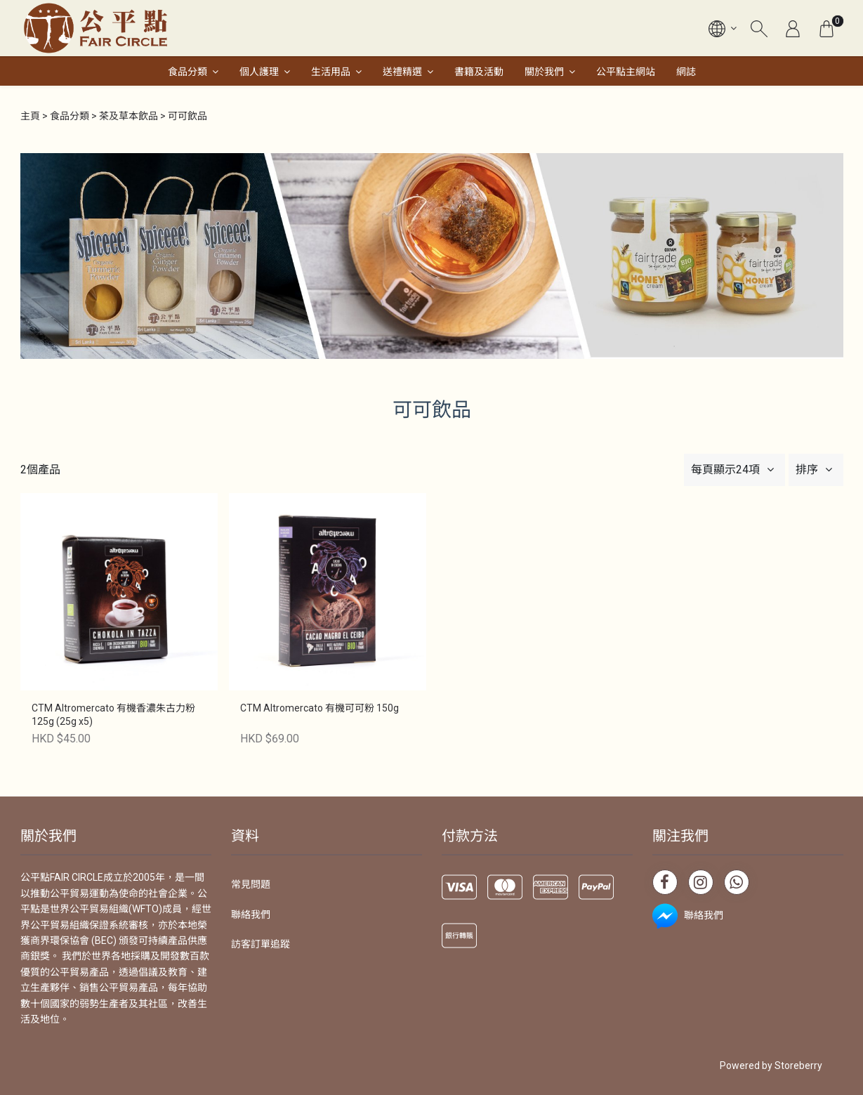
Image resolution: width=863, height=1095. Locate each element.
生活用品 (330, 71)
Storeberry (798, 1065)
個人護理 (259, 71)
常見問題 (250, 884)
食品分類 (187, 71)
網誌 (686, 71)
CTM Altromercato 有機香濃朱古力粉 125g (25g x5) (113, 715)
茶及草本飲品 (128, 116)
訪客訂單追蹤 (260, 944)
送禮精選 (402, 71)
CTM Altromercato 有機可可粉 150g (319, 708)
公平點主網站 (625, 71)
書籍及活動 (478, 71)
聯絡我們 (250, 914)
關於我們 (544, 71)
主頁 (30, 116)
